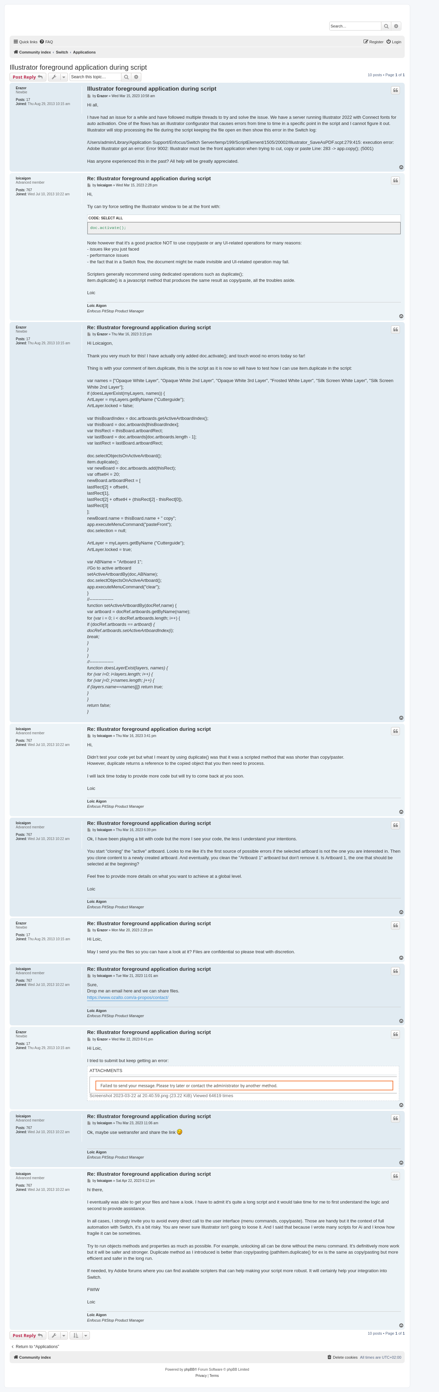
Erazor (21, 88)
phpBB (189, 1369)
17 (28, 100)
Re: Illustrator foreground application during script (149, 178)
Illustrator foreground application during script (78, 67)
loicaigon (23, 178)
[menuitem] (46, 42)
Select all (112, 218)
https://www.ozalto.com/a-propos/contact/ (127, 997)
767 (29, 190)
